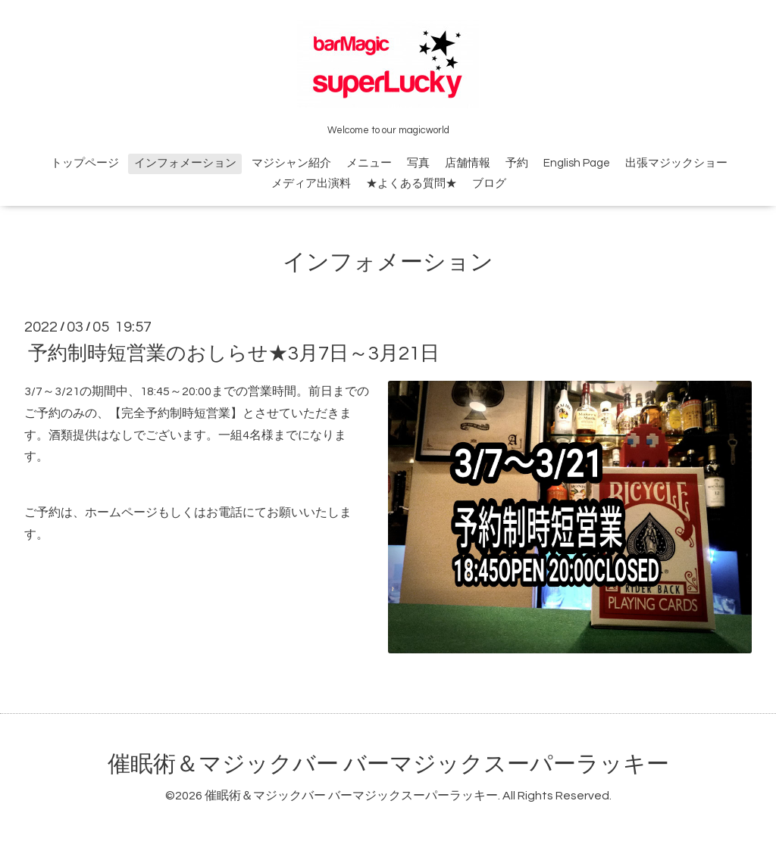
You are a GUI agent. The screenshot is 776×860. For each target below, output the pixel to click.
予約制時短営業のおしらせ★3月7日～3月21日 (234, 353)
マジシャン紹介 (291, 163)
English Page (576, 163)
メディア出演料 (311, 183)
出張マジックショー (676, 163)
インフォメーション (185, 163)
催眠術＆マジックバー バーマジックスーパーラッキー (388, 764)
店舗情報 (467, 163)
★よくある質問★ (411, 183)
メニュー (369, 163)
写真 (418, 163)
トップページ (85, 163)
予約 (516, 163)
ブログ (489, 183)
